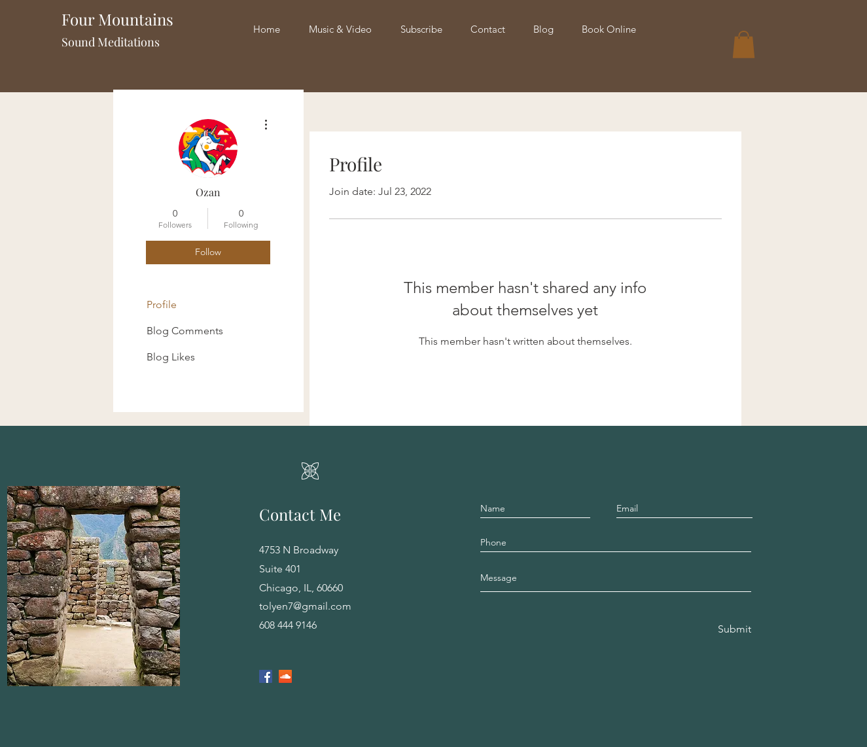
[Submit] (733, 629)
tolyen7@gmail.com (305, 606)
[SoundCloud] (285, 676)
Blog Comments (185, 330)
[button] (743, 44)
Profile (162, 304)
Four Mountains (131, 19)
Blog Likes (171, 357)
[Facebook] (265, 676)
